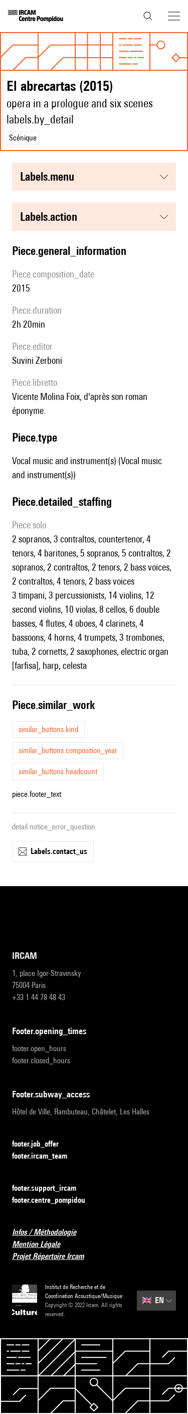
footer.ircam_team (45, 1156)
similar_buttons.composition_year (68, 750)
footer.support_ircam (50, 1188)
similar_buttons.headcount (58, 771)
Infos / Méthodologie (50, 1232)
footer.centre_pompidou (54, 1200)
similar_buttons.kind (48, 729)
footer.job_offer (41, 1144)
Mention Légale (42, 1244)
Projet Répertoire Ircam (54, 1256)
